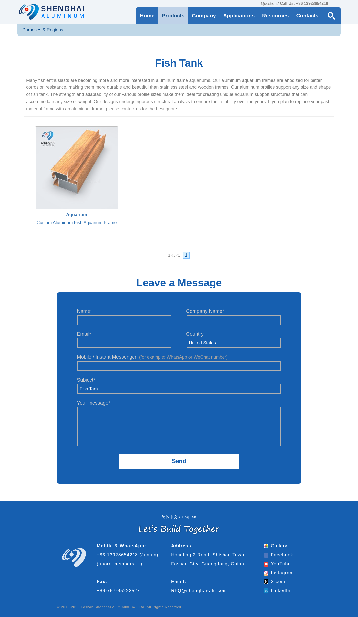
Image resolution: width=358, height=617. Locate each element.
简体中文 (170, 517)
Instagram (279, 572)
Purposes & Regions (42, 29)
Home (147, 15)
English (189, 517)
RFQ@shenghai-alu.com (199, 590)
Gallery (275, 545)
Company (204, 15)
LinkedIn (277, 590)
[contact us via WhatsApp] (333, 3)
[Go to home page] (50, 11)
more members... (119, 563)
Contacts (307, 15)
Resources (275, 15)
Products (173, 15)
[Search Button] (331, 15)
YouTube (277, 563)
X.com (274, 581)
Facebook (278, 554)
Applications (239, 15)
